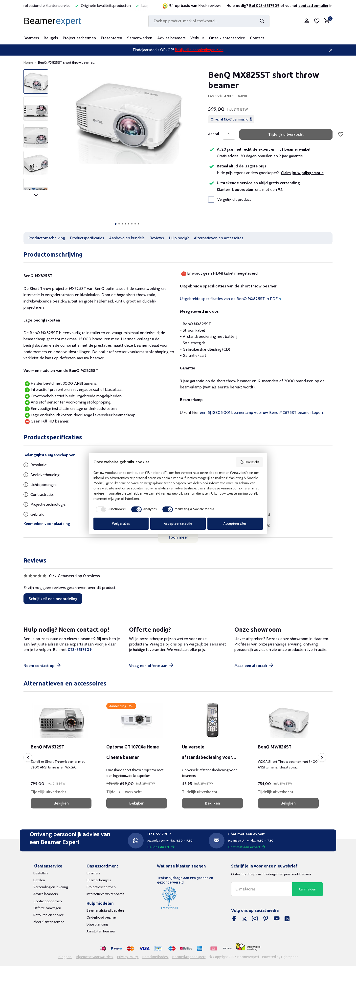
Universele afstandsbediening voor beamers (207, 753)
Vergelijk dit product (229, 199)
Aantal (213, 134)
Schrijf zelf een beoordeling (52, 598)
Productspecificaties (87, 238)
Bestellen (40, 873)
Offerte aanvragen (47, 908)
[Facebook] (234, 919)
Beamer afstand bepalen (105, 910)
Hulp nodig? (179, 238)
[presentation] (27, 757)
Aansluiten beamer (101, 931)
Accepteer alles (234, 523)
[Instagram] (255, 919)
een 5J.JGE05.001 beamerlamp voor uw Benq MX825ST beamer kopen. (262, 412)
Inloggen (65, 957)
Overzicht (249, 462)
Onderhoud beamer (102, 917)
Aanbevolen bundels (127, 238)
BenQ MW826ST (274, 746)
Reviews (157, 238)
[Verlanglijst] (316, 21)
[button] (115, 224)
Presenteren (111, 38)
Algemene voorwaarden (94, 957)
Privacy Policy (128, 957)
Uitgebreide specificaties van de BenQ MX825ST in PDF (229, 298)
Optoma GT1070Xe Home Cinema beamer (132, 752)
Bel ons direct (161, 847)
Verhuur (197, 38)
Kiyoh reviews (210, 5)
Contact (257, 38)
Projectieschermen (79, 38)
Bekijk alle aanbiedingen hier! (199, 49)
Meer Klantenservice (48, 922)
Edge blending (97, 924)
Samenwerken (139, 38)
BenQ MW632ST (47, 746)
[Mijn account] (306, 21)
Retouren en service (48, 915)
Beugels (51, 38)
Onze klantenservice (227, 38)
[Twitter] (244, 919)
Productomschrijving (46, 238)
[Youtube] (277, 919)
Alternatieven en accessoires (218, 238)
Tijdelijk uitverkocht (286, 134)
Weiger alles (121, 523)
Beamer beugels (99, 880)
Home (30, 62)
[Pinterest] (266, 919)
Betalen (39, 880)
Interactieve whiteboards (105, 894)
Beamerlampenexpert (189, 957)
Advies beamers (171, 38)
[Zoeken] (208, 21)
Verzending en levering (50, 887)
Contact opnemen (47, 901)
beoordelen (242, 189)
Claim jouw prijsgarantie (302, 172)
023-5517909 (80, 649)
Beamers (31, 38)
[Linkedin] (287, 919)
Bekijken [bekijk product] (61, 803)
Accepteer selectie (178, 523)
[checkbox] (109, 509)
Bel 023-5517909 (264, 5)
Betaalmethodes (155, 957)
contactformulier (313, 5)
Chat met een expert (246, 847)
